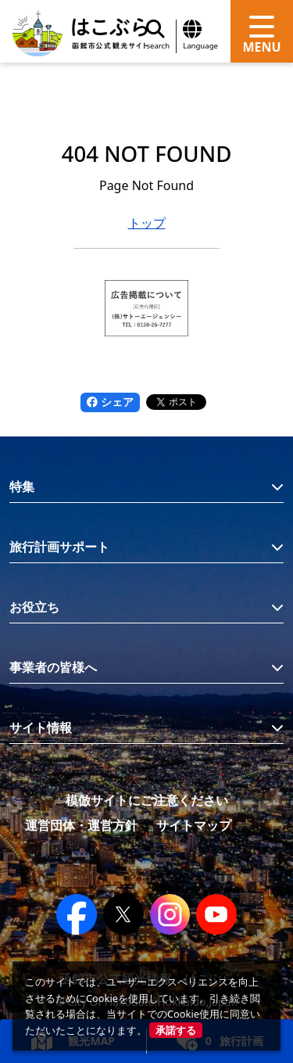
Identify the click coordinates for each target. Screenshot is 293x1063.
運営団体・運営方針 (81, 825)
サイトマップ (193, 825)
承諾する (175, 1030)
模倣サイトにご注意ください (147, 800)
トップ (147, 223)
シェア (110, 401)
